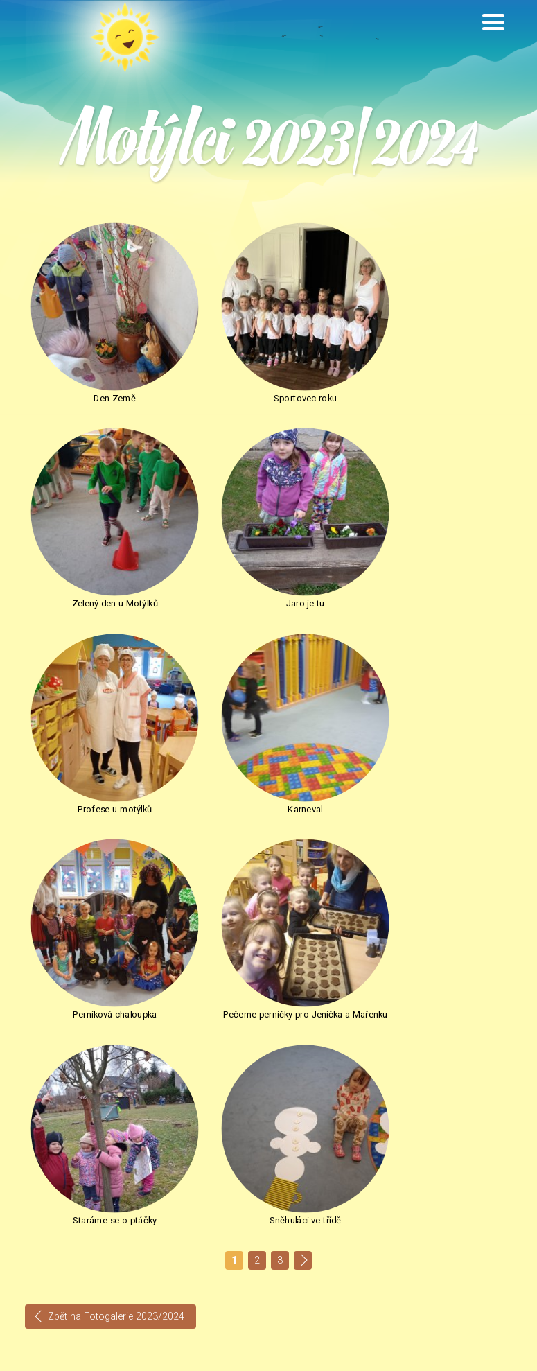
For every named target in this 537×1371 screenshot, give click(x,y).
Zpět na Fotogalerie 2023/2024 (116, 1013)
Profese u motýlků (268, 555)
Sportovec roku (268, 374)
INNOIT (500, 1355)
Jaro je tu (102, 555)
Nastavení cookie (389, 1355)
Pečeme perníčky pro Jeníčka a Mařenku (269, 742)
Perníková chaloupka (102, 736)
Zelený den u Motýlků (434, 374)
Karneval (434, 555)
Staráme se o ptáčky (435, 736)
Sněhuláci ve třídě (434, 917)
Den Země (102, 374)
